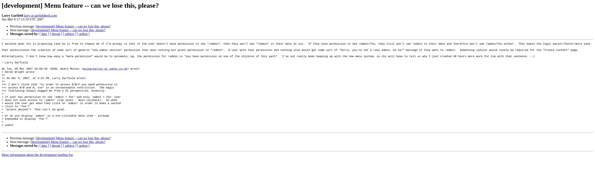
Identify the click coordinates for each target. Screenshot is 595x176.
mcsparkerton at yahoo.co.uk (105, 74)
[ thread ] (56, 34)
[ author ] (83, 34)
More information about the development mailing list (37, 172)
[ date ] (44, 34)
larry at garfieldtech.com (40, 15)
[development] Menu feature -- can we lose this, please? (73, 26)
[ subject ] (69, 34)
